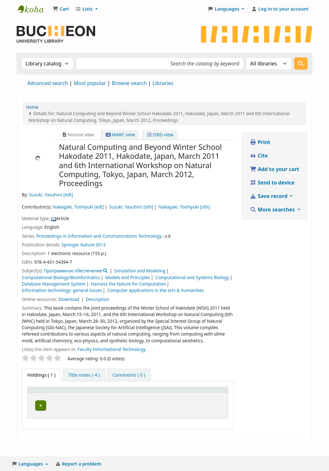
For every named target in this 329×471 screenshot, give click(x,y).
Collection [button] (110, 400)
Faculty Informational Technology (112, 349)
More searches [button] (273, 209)
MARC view (120, 135)
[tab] (84, 375)
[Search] (301, 63)
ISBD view (160, 135)
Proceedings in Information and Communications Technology (99, 236)
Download (69, 299)
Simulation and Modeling (139, 271)
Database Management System (54, 284)
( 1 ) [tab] (41, 375)
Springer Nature (78, 245)
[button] (60, 9)
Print (260, 142)
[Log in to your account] (280, 9)
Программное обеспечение (73, 271)
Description (97, 299)
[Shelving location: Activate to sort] (150, 396)
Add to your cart (274, 169)
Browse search (129, 83)
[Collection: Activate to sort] (114, 396)
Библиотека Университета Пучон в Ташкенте (34, 9)
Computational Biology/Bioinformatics (61, 277)
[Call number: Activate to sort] (185, 396)
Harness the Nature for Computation (128, 284)
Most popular (90, 83)
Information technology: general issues (62, 290)
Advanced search (47, 83)
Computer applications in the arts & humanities (155, 290)
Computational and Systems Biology (192, 277)
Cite (259, 155)
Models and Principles (127, 277)
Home (32, 107)
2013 (100, 245)
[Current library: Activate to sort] (77, 396)
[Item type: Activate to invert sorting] (43, 396)
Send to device (272, 182)
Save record (269, 196)
